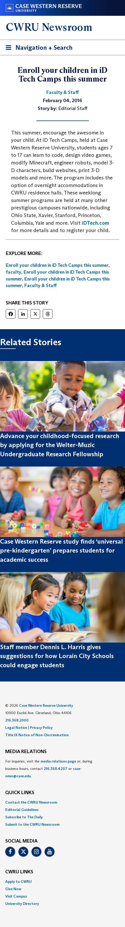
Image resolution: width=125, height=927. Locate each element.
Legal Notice (16, 727)
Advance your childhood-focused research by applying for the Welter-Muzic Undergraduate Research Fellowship (59, 445)
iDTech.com (95, 223)
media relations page (58, 761)
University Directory (22, 903)
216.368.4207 (55, 768)
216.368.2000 (17, 720)
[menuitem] (62, 802)
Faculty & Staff (40, 285)
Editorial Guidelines (22, 809)
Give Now (13, 888)
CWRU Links (19, 872)
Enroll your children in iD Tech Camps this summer (57, 265)
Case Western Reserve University (46, 705)
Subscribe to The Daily (24, 817)
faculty (13, 272)
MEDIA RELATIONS (26, 751)
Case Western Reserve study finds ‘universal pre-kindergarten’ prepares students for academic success (61, 550)
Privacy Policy (41, 727)
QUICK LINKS (19, 792)
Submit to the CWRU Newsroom (32, 824)
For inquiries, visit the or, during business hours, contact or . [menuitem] (48, 768)
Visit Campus (16, 896)
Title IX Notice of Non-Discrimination (37, 735)
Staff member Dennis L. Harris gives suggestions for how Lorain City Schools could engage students (57, 656)
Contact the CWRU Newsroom (31, 802)
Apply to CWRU (18, 881)
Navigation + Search (37, 48)
